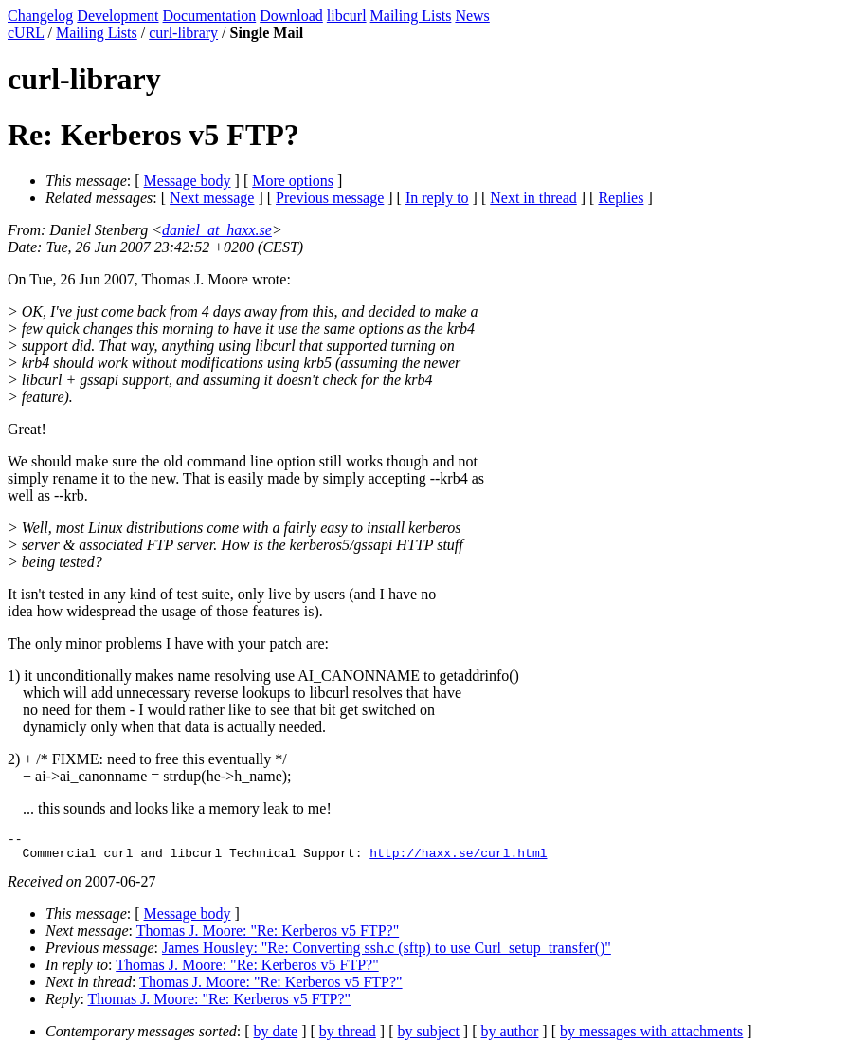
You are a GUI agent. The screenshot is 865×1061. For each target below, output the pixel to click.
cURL (26, 33)
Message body (187, 181)
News (472, 16)
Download (291, 16)
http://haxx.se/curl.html (458, 858)
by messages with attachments (651, 1037)
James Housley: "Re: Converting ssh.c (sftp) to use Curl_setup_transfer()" (386, 953)
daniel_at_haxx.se (217, 230)
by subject (429, 1037)
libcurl (347, 16)
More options (292, 181)
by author (509, 1037)
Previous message (330, 198)
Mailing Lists (411, 16)
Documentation (210, 16)
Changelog (40, 16)
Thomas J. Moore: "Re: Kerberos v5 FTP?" (267, 936)
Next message (212, 198)
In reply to (437, 198)
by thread (347, 1037)
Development (117, 16)
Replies (620, 198)
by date (276, 1037)
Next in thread (533, 198)
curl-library (183, 33)
